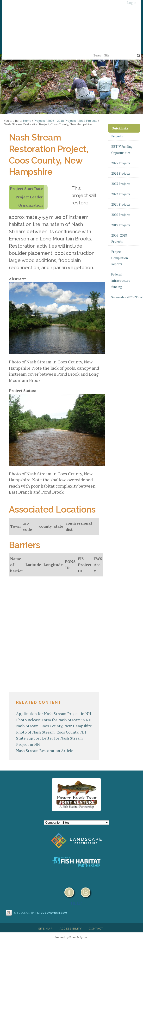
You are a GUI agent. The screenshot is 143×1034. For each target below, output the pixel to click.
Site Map (45, 928)
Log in (131, 3)
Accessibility (71, 928)
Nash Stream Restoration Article (44, 750)
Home (27, 120)
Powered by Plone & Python (71, 937)
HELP (76, 903)
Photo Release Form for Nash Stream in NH (54, 719)
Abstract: (17, 278)
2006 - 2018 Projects (61, 120)
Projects (39, 120)
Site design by (40, 913)
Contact (96, 928)
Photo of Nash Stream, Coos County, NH (51, 732)
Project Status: (22, 390)
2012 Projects (87, 120)
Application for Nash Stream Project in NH (53, 713)
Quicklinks (120, 128)
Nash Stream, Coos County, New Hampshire (54, 725)
